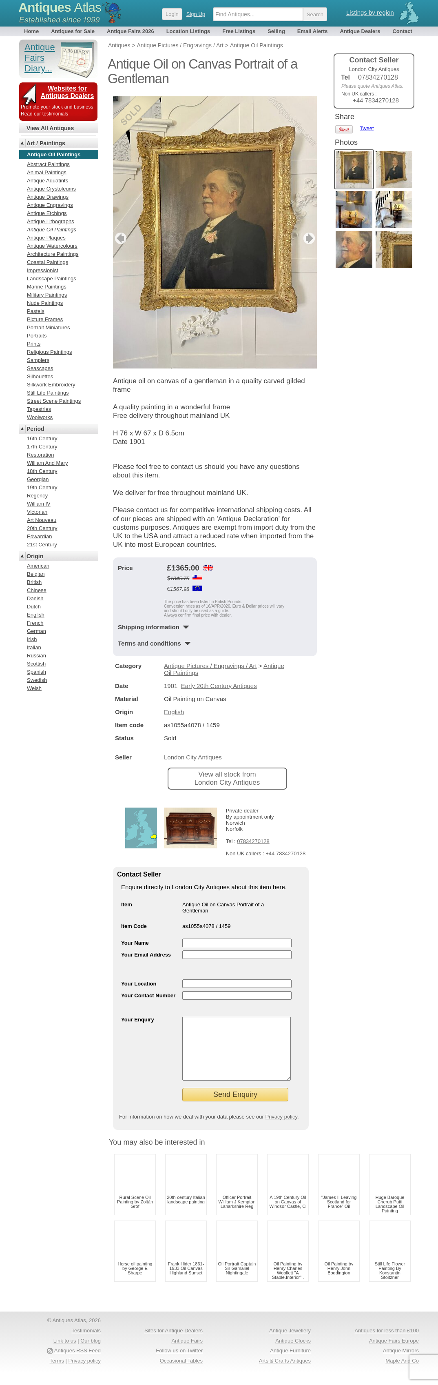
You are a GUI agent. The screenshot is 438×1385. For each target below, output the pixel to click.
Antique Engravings (50, 205)
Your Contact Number (148, 995)
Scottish (36, 664)
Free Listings (238, 31)
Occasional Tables (181, 1373)
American (38, 566)
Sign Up (195, 14)
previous (119, 238)
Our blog (90, 1353)
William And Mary (47, 463)
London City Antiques (193, 757)
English (174, 711)
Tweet (367, 128)
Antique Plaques (46, 238)
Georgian (38, 479)
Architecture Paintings (52, 254)
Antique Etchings (47, 213)
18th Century (42, 471)
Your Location (138, 984)
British (34, 582)
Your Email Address (146, 955)
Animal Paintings (46, 172)
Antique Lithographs (50, 221)
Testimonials (86, 1343)
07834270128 (253, 841)
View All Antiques (50, 128)
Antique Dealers (360, 31)
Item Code (134, 926)
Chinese (36, 590)
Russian (36, 656)
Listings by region (370, 12)
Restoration (40, 455)
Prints (33, 344)
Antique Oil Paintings (51, 229)
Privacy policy (281, 1129)
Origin (35, 556)
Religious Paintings (49, 352)
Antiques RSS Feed (77, 1363)
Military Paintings (47, 295)
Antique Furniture (290, 1363)
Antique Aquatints (47, 181)
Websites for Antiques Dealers (67, 92)
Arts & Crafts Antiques (285, 1373)
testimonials (55, 114)
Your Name (135, 943)
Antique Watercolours (52, 246)
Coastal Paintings (47, 262)
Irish (32, 639)
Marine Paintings (46, 287)
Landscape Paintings (51, 278)
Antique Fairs (187, 1353)
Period (35, 429)
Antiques (59, 7)
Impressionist (42, 270)
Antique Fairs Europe (394, 1353)
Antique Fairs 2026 (130, 31)
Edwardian (39, 536)
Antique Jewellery (290, 1343)
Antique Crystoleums (51, 189)
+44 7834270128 (285, 853)
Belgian (35, 574)
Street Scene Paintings (54, 401)
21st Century (42, 545)
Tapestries (39, 409)
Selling (276, 31)
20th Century (42, 528)
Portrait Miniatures (48, 327)
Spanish (36, 672)
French (35, 623)
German (36, 631)
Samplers (38, 360)
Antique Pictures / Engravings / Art (210, 665)
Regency (37, 496)
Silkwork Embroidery (51, 385)
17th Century (42, 447)
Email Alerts (312, 31)
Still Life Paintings (48, 393)
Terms (57, 1373)
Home (31, 31)
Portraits (36, 336)
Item (126, 904)
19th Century (42, 487)
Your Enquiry (137, 1020)
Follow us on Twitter (179, 1363)
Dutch (34, 607)
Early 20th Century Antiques (219, 685)
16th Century (42, 438)
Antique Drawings (48, 197)
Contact (402, 31)
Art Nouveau (41, 520)
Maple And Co (402, 1373)
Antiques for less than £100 (386, 1343)
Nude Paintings (45, 303)
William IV (39, 504)
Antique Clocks (293, 1353)
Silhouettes (40, 376)
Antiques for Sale (73, 31)
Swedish (37, 680)
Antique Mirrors (401, 1363)
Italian (34, 647)
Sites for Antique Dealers (173, 1343)
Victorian (37, 512)
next (310, 238)
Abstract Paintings (48, 164)
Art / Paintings (46, 143)
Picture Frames (45, 319)
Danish (35, 598)
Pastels (35, 311)
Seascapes (40, 368)
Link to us (64, 1353)
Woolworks (40, 417)
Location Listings (188, 31)
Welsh (34, 688)
